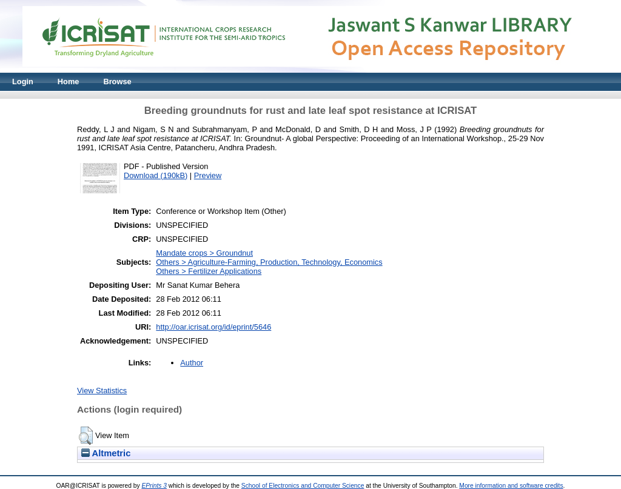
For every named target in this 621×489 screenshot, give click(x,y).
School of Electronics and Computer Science (302, 485)
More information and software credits (511, 485)
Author (191, 362)
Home (68, 81)
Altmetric (105, 453)
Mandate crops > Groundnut (204, 253)
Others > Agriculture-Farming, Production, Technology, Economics (269, 262)
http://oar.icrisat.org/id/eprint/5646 (213, 326)
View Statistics (102, 390)
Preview (208, 175)
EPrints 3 (154, 485)
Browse (117, 81)
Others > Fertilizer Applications (208, 271)
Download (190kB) (155, 175)
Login (22, 81)
